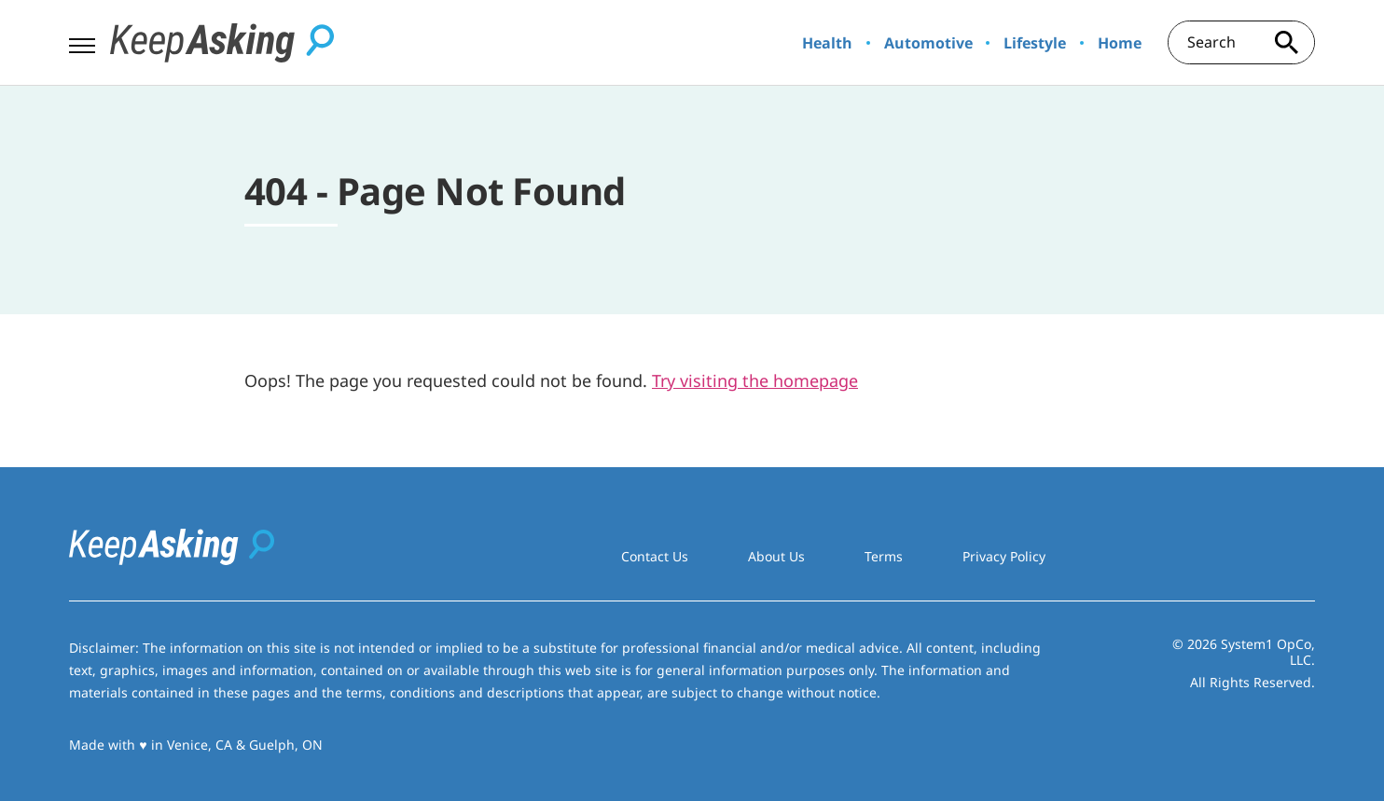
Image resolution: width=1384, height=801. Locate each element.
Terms (884, 556)
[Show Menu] (81, 41)
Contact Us (654, 556)
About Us (776, 556)
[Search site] (1287, 42)
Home (1120, 42)
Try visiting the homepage (755, 380)
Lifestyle (1034, 42)
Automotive (928, 42)
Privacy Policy (1003, 556)
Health (827, 42)
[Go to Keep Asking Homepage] (222, 42)
